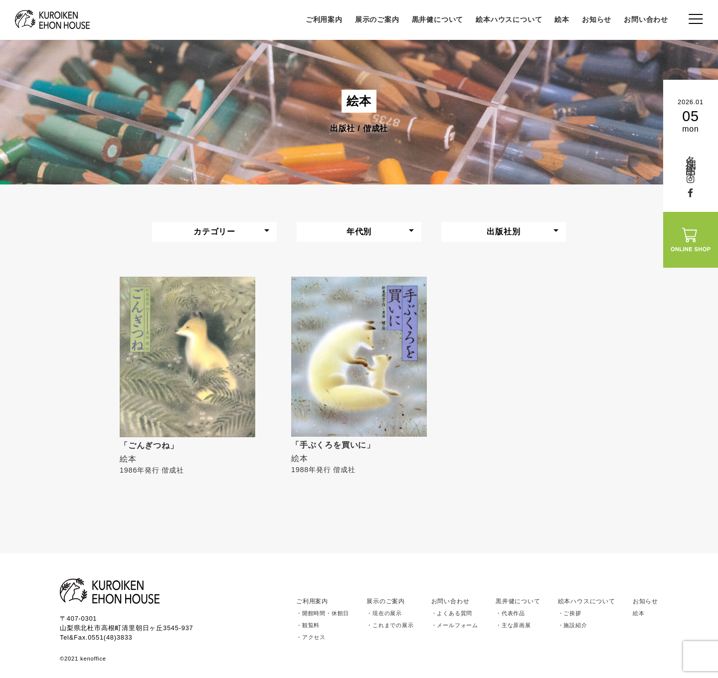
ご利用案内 (324, 19)
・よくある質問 (452, 613)
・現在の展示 (384, 613)
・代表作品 (510, 613)
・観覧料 (308, 625)
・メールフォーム (454, 625)
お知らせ (596, 19)
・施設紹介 (572, 625)
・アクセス (311, 637)
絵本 (561, 19)
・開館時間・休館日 (322, 613)
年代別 (359, 231)
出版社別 (503, 231)
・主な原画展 (513, 625)
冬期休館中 (691, 155)
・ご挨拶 (569, 613)
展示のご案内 (377, 19)
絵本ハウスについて (509, 19)
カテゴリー (214, 231)
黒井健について (438, 19)
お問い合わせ (646, 19)
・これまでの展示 (389, 625)
